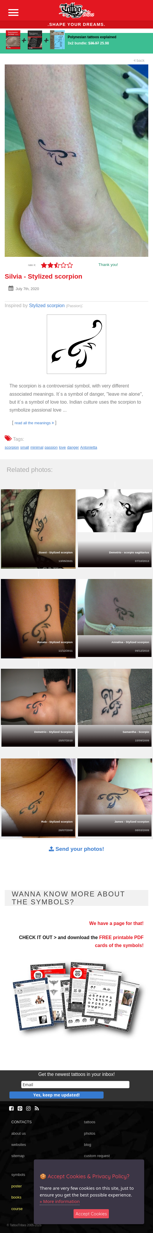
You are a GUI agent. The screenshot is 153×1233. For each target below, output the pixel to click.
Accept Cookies (91, 1214)
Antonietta (88, 447)
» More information (60, 1201)
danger (73, 447)
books (16, 1197)
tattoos (89, 1122)
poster (16, 1186)
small (24, 447)
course (16, 1209)
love (62, 447)
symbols (18, 1174)
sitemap (17, 1156)
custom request (97, 1156)
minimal (36, 447)
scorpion (12, 447)
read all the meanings (34, 423)
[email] (75, 1084)
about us (18, 1133)
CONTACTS (21, 1122)
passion (51, 447)
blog (87, 1144)
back (139, 60)
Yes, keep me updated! (56, 1095)
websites (18, 1144)
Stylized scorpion (47, 305)
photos (89, 1133)
